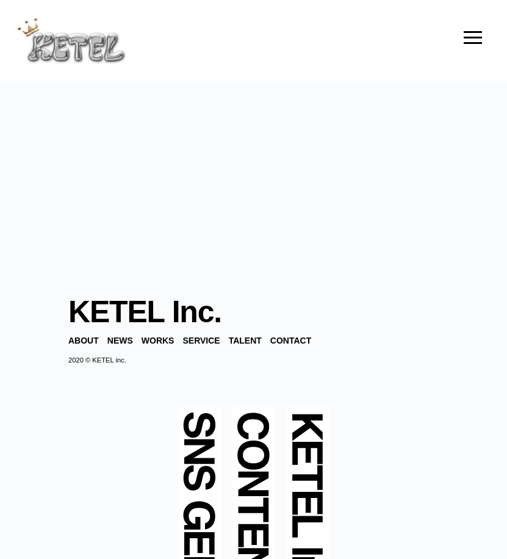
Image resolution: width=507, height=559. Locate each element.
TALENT (245, 340)
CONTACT (290, 340)
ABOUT (83, 340)
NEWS (120, 340)
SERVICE (201, 340)
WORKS (158, 340)
